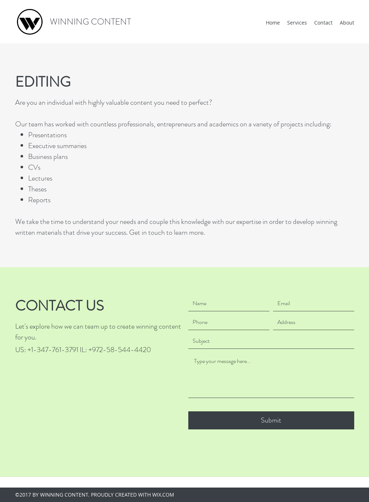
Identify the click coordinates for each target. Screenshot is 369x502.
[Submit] (271, 420)
